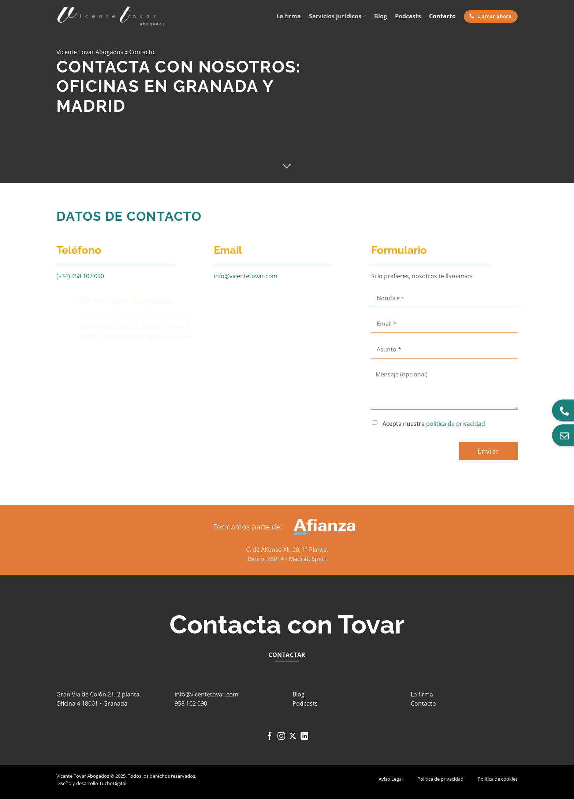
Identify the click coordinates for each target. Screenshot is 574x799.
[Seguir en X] (293, 736)
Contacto (442, 16)
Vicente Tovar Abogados (89, 52)
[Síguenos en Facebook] (269, 736)
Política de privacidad (440, 779)
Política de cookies (498, 779)
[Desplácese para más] (287, 166)
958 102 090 (191, 703)
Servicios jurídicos (337, 16)
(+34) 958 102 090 (80, 276)
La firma (288, 16)
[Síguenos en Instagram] (281, 736)
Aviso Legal (391, 779)
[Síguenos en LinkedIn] (304, 736)
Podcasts (408, 16)
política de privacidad (455, 424)
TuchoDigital (112, 783)
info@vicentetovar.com (245, 276)
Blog (380, 16)
